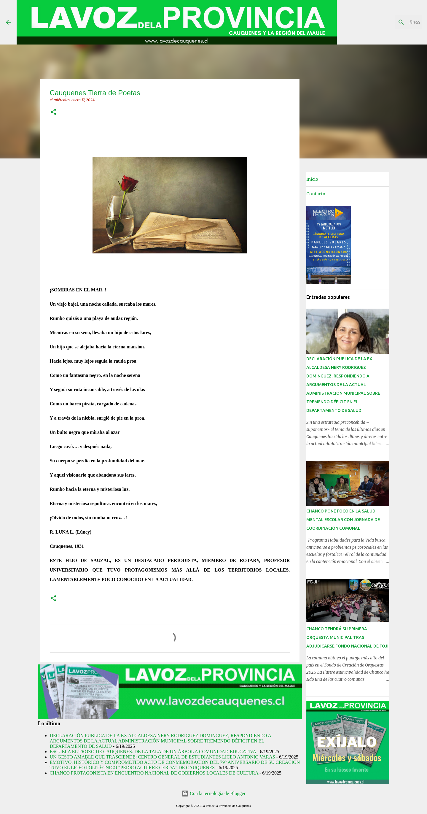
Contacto (315, 193)
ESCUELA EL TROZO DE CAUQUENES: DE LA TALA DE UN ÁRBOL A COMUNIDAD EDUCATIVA (153, 751)
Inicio (312, 179)
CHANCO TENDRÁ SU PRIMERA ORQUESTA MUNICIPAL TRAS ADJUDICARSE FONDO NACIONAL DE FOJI (347, 637)
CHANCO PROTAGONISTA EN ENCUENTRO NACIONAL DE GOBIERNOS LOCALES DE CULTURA (154, 772)
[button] (53, 112)
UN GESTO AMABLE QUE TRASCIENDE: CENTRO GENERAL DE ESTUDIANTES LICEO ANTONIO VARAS (162, 756)
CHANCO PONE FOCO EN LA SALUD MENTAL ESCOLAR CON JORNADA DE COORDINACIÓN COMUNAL (343, 520)
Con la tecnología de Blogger (213, 793)
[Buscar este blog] (391, 22)
